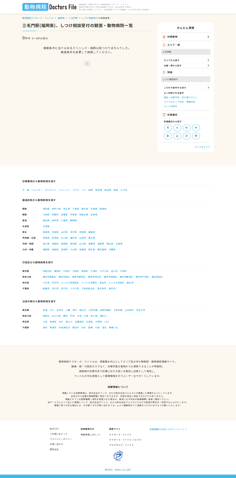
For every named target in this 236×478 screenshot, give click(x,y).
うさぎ (75, 189)
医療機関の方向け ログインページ (167, 429)
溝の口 (103, 315)
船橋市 (46, 288)
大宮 (45, 321)
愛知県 (46, 220)
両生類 (107, 189)
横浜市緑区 (64, 276)
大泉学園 (93, 309)
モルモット (50, 189)
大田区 (75, 270)
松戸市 (64, 288)
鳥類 (90, 189)
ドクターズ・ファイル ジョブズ (125, 439)
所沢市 (55, 282)
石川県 (64, 237)
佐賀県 (64, 249)
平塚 (72, 315)
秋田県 (55, 231)
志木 (61, 321)
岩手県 (73, 231)
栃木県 (85, 208)
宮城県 (82, 231)
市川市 (55, 288)
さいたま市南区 (89, 282)
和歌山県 (83, 214)
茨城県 (94, 208)
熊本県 (91, 249)
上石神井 (129, 309)
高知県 (73, 243)
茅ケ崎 (94, 315)
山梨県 (82, 237)
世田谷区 (47, 270)
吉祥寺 (60, 309)
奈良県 (73, 214)
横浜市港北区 (95, 276)
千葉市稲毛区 (88, 288)
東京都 (46, 208)
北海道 (46, 226)
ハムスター (37, 189)
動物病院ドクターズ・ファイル (38, 17)
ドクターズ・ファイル (120, 434)
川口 (106, 321)
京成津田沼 (64, 327)
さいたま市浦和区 (70, 282)
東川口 (69, 321)
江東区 (94, 270)
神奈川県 (56, 208)
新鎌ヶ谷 (113, 327)
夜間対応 (190, 101)
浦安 (45, 327)
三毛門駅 (73, 17)
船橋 (90, 327)
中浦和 (98, 321)
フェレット (64, 189)
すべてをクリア (202, 146)
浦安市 (112, 288)
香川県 (46, 243)
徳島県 (55, 243)
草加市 (102, 282)
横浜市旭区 (157, 276)
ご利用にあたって (59, 433)
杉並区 (66, 270)
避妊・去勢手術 (172, 97)
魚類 (115, 189)
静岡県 (73, 220)
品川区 (114, 270)
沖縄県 (112, 249)
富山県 (91, 237)
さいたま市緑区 (116, 282)
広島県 (119, 243)
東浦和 (53, 321)
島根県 (101, 243)
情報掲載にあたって (91, 434)
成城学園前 (105, 309)
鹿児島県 (102, 249)
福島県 (91, 231)
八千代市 (74, 288)
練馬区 (57, 270)
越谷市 (130, 282)
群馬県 (103, 208)
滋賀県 (94, 214)
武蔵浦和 (79, 321)
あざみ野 (56, 315)
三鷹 (68, 309)
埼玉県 (66, 208)
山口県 (82, 243)
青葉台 (46, 315)
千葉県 (75, 208)
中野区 (123, 270)
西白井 (75, 327)
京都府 (55, 214)
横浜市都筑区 (79, 276)
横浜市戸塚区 (142, 276)
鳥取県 (91, 243)
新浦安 (53, 327)
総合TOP (54, 428)
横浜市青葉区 (49, 276)
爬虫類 (98, 189)
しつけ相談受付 (90, 17)
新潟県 (55, 237)
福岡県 (61, 17)
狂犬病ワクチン (190, 97)
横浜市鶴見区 (126, 276)
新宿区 (85, 270)
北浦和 (89, 321)
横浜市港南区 (110, 276)
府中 (75, 309)
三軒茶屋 (117, 309)
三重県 (64, 220)
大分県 (73, 249)
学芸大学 (140, 309)
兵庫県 (64, 214)
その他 (123, 189)
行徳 (97, 327)
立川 (52, 309)
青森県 (46, 231)
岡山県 (110, 243)
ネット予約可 (170, 106)
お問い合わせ (56, 444)
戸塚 (79, 315)
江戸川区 (104, 270)
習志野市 (101, 288)
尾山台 (82, 309)
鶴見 (65, 315)
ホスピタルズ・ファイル (121, 444)
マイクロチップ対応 (174, 101)
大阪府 (46, 214)
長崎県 (55, 249)
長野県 (46, 237)
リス (84, 189)
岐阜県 (55, 220)
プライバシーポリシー (61, 438)
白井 (84, 327)
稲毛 (104, 327)
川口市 (46, 282)
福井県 (73, 237)
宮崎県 (82, 249)
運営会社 (54, 449)
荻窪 (45, 309)
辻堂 (86, 315)
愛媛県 (64, 243)
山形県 (64, 231)
